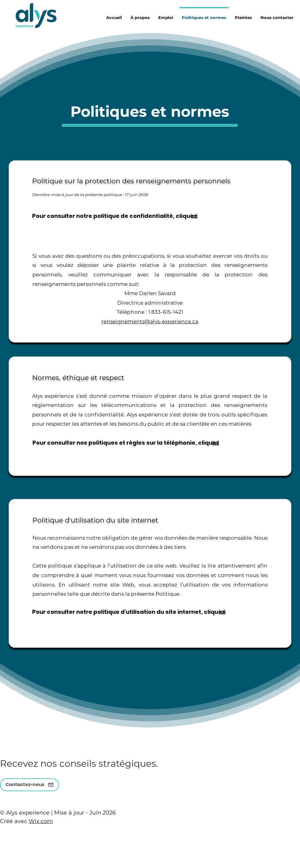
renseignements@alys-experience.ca (149, 321)
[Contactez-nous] (29, 784)
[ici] (194, 215)
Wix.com (41, 821)
